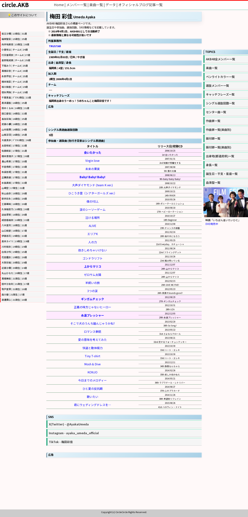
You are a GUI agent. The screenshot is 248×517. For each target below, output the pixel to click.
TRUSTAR (55, 46)
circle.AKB (15, 5)
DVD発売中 (211, 224)
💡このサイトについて (22, 15)
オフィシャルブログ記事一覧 (140, 4)
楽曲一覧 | (97, 4)
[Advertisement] (22, 24)
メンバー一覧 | (77, 4)
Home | (60, 4)
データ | (111, 4)
